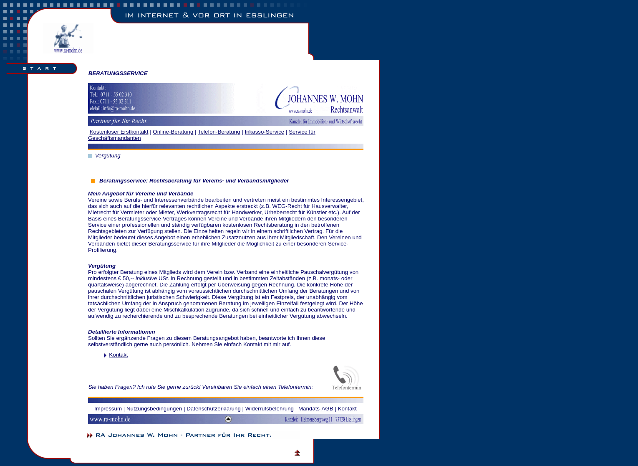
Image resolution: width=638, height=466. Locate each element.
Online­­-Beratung (173, 132)
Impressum (108, 408)
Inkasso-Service (264, 132)
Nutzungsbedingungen (154, 408)
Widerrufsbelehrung (269, 408)
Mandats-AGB (315, 408)
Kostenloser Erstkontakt (119, 132)
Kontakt (118, 355)
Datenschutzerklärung (214, 408)
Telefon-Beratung (219, 132)
